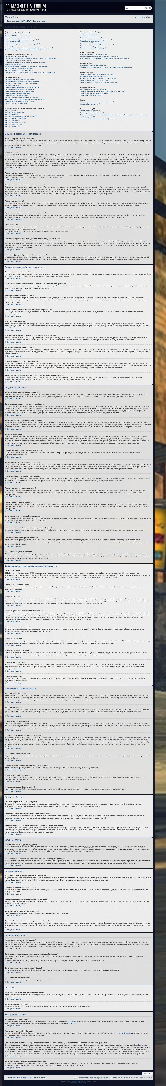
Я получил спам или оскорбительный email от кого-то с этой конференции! (104, 58)
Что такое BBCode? (11, 110)
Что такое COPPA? (11, 36)
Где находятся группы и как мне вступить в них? (96, 40)
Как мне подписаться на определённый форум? (95, 93)
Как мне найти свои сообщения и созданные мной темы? (98, 82)
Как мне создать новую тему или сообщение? (20, 79)
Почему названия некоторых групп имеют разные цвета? (98, 44)
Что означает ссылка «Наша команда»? (93, 48)
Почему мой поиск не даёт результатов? (93, 76)
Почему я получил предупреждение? (17, 95)
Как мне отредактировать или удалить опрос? (20, 89)
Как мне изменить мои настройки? (16, 56)
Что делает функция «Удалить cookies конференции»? (23, 50)
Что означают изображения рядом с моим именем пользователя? (26, 66)
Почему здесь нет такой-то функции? (92, 113)
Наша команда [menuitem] (104, 1077)
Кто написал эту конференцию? (90, 111)
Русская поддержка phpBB (78, 1082)
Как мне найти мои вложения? (90, 104)
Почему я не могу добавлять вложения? (18, 93)
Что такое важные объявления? (15, 118)
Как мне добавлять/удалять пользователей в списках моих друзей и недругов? (106, 67)
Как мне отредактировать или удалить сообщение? (22, 81)
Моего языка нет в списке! (13, 64)
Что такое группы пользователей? (91, 38)
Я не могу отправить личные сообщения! (93, 54)
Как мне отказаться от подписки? (90, 95)
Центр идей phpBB (123, 1033)
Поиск (146, 8)
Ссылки (9, 17)
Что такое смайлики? (12, 114)
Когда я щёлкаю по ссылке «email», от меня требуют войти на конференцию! (30, 72)
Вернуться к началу (14, 147)
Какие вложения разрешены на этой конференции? (97, 102)
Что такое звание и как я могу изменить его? (19, 70)
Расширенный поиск (150, 8)
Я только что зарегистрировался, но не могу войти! (22, 40)
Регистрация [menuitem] (141, 17)
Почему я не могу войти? (13, 42)
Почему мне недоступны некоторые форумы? (20, 91)
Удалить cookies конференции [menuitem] (122, 1077)
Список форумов (39, 1077)
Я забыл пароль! (10, 46)
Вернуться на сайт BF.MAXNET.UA (19, 1077)
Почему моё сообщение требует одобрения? (19, 101)
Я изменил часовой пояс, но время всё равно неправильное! (25, 62)
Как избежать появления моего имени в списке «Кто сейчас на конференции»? (31, 58)
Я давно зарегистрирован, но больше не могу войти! (22, 44)
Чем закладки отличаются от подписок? (93, 89)
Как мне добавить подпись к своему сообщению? (21, 83)
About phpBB (70, 1023)
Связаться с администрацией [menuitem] (86, 1077)
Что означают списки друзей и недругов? (93, 65)
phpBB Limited (71, 1021)
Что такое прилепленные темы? (15, 122)
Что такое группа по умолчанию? (90, 46)
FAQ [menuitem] (16, 17)
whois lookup (141, 1045)
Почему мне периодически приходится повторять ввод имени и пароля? (29, 48)
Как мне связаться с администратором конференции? (97, 119)
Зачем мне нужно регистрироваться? (17, 34)
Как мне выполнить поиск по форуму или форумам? (97, 74)
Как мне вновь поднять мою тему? (16, 103)
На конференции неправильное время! (18, 60)
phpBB (7, 328)
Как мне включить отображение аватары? (18, 68)
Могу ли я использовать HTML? (15, 112)
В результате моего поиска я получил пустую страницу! (98, 78)
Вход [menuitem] (150, 17)
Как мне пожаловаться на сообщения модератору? (22, 97)
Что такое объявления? (12, 120)
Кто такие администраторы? (89, 34)
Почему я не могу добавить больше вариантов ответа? (23, 87)
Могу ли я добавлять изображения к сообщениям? (21, 116)
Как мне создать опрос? (13, 85)
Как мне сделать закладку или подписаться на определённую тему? (102, 91)
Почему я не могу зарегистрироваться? (18, 38)
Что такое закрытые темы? (14, 124)
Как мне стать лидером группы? (90, 42)
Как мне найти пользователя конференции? (94, 80)
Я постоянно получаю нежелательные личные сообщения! (99, 56)
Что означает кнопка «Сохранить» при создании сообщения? (25, 99)
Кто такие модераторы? (87, 36)
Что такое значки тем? (12, 126)
